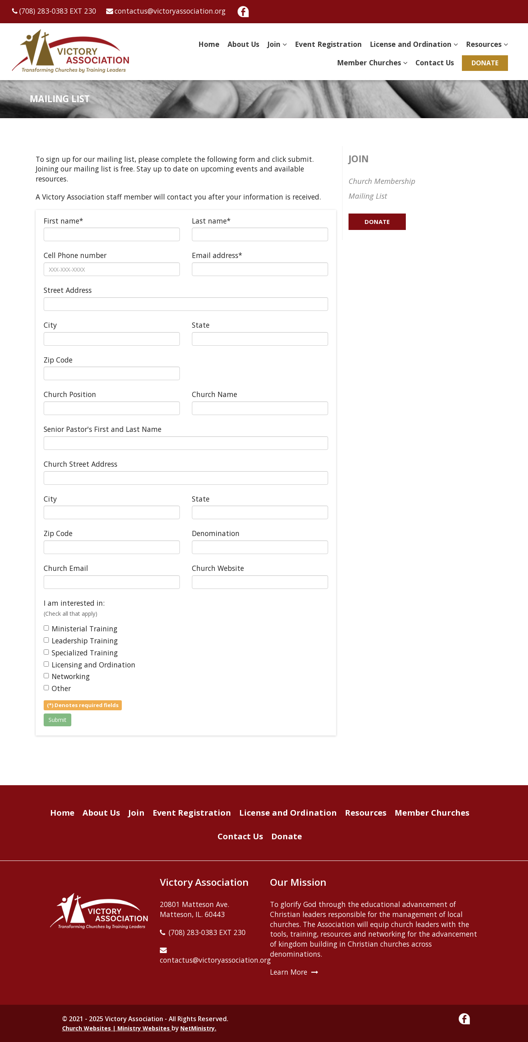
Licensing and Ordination (89, 664)
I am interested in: (74, 607)
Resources (484, 44)
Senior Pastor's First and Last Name (102, 429)
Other (57, 688)
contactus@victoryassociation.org (170, 11)
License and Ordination (410, 44)
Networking (67, 676)
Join (273, 44)
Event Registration (328, 44)
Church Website (218, 568)
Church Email (66, 568)
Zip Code (58, 360)
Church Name (214, 394)
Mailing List (368, 196)
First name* (63, 221)
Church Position (70, 394)
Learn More (288, 972)
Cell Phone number (75, 255)
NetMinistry (197, 1028)
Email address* (217, 255)
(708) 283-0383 (43, 11)
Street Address (68, 290)
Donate (485, 62)
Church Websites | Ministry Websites (116, 1028)
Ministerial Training (80, 628)
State (201, 325)
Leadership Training (81, 640)
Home (209, 44)
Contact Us (434, 62)
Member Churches (369, 62)
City (50, 325)
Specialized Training (81, 652)
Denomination (216, 533)
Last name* (211, 221)
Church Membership (382, 181)
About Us (243, 44)
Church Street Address (80, 464)
